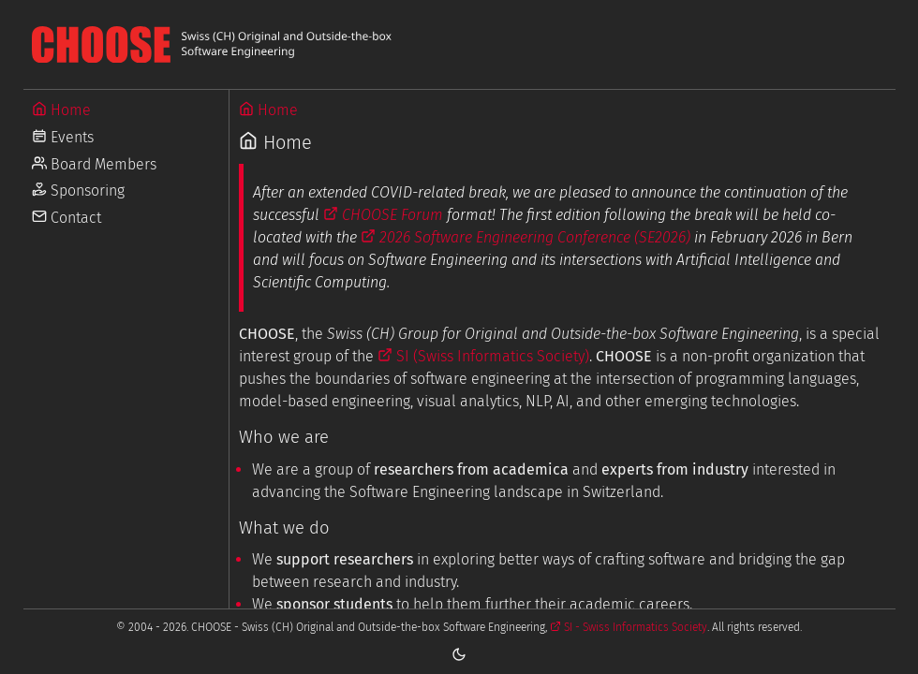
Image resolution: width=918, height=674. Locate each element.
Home (268, 110)
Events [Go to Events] (63, 137)
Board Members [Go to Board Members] (94, 164)
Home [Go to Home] (61, 110)
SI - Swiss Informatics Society (628, 627)
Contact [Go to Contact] (66, 218)
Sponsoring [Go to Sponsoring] (78, 190)
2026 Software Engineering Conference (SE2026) (525, 237)
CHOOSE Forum (383, 215)
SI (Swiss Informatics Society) (483, 356)
